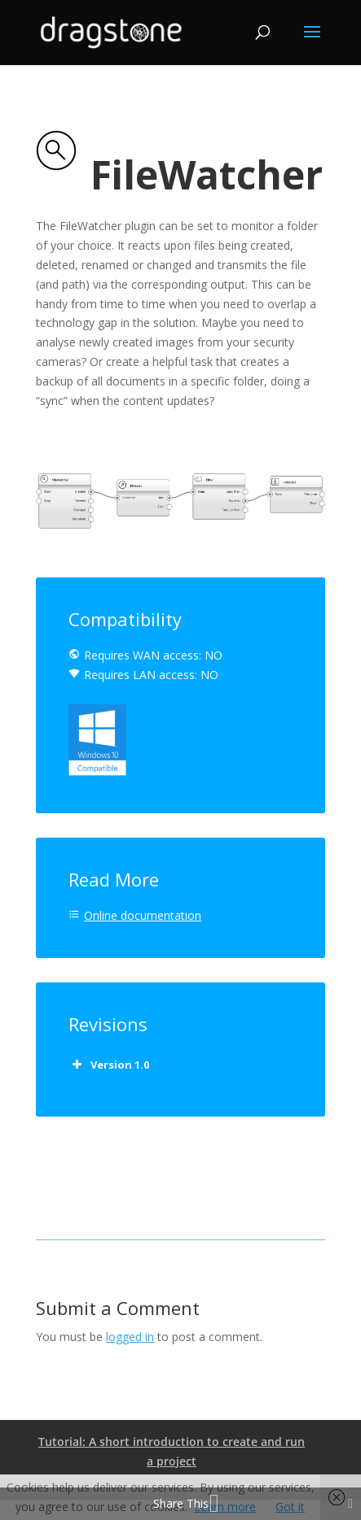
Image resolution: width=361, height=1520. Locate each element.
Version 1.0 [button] (108, 1064)
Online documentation (142, 915)
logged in (130, 1336)
